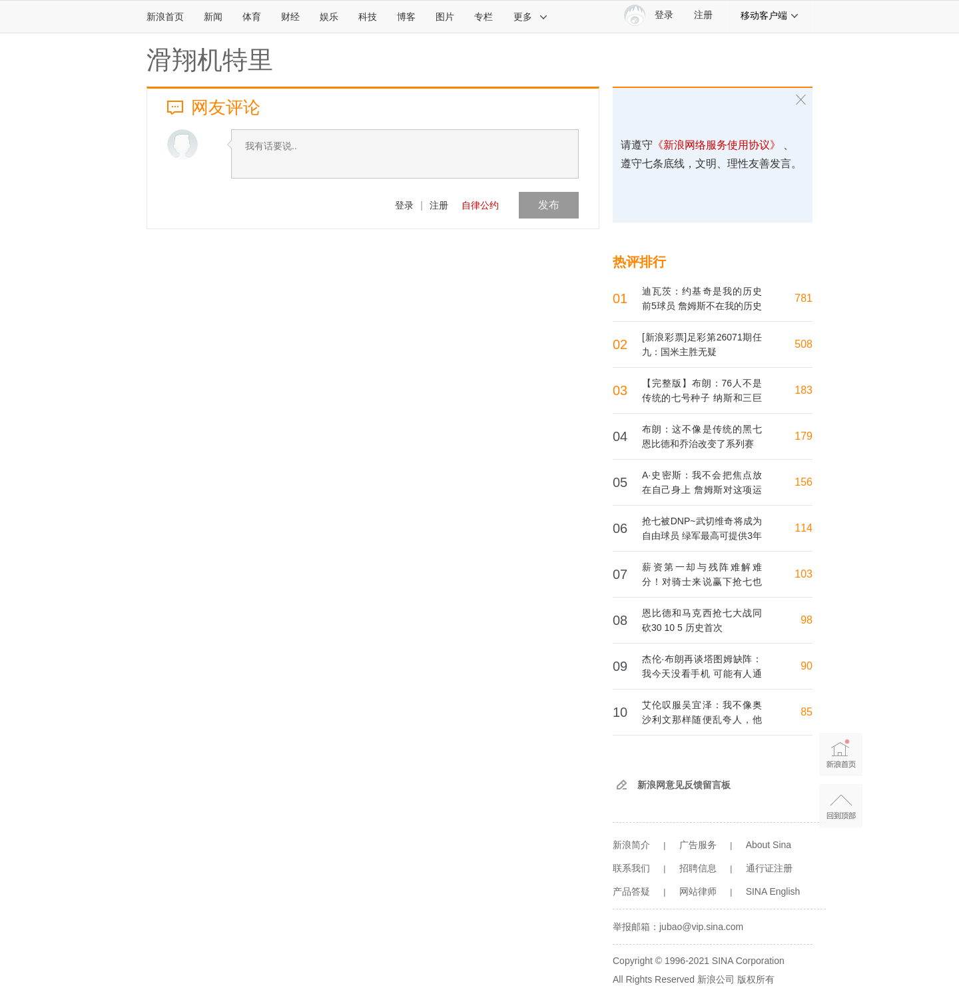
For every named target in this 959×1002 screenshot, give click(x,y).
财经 (290, 16)
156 (803, 482)
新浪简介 (631, 844)
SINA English (773, 891)
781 (803, 298)
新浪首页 (165, 16)
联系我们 (631, 868)
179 (803, 436)
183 (803, 390)
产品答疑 (631, 891)
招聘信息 (698, 868)
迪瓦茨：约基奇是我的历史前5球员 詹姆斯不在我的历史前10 (702, 306)
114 (803, 528)
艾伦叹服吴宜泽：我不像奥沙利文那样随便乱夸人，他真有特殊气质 (702, 720)
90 (806, 666)
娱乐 (329, 16)
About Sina (769, 844)
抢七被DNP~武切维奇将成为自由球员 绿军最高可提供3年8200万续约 (702, 536)
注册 (703, 15)
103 (803, 574)
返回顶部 (840, 805)
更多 (530, 16)
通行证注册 (769, 868)
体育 (251, 16)
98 (806, 620)
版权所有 (756, 979)
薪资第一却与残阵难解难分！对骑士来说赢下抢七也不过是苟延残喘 (702, 582)
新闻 (213, 16)
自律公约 (480, 205)
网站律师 (698, 891)
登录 (404, 205)
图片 (445, 16)
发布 (548, 205)
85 (806, 712)
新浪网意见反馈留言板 (684, 784)
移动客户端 (770, 15)
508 (803, 344)
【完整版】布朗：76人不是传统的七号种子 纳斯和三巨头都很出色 (702, 398)
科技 (367, 16)
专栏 (483, 16)
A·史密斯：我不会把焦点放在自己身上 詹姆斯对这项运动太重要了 (702, 490)
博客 (406, 16)
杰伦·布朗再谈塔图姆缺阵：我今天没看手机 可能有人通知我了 (702, 674)
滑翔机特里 (210, 60)
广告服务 (698, 844)
